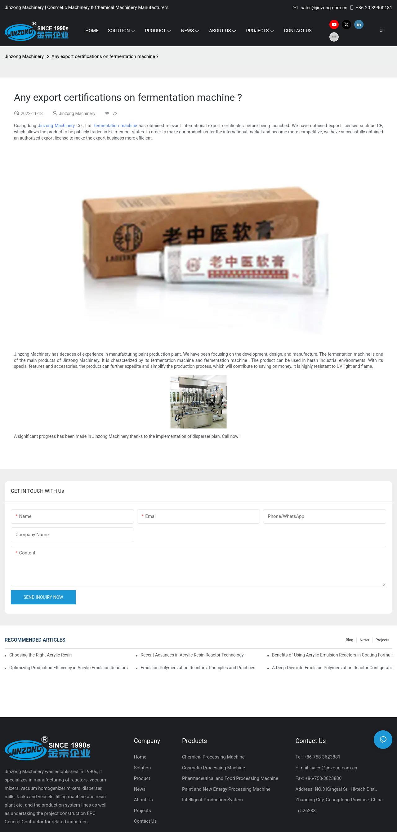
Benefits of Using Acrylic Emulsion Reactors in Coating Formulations (332, 654)
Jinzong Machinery (24, 56)
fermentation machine (115, 125)
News (364, 640)
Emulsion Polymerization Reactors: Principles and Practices (198, 667)
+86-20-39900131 (370, 8)
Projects (382, 640)
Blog (349, 640)
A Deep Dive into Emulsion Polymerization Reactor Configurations (332, 667)
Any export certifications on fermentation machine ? (104, 56)
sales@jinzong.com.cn (320, 8)
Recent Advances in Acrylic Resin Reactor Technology (192, 654)
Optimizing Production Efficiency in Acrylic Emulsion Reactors (68, 667)
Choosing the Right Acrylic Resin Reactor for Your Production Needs (40, 654)
